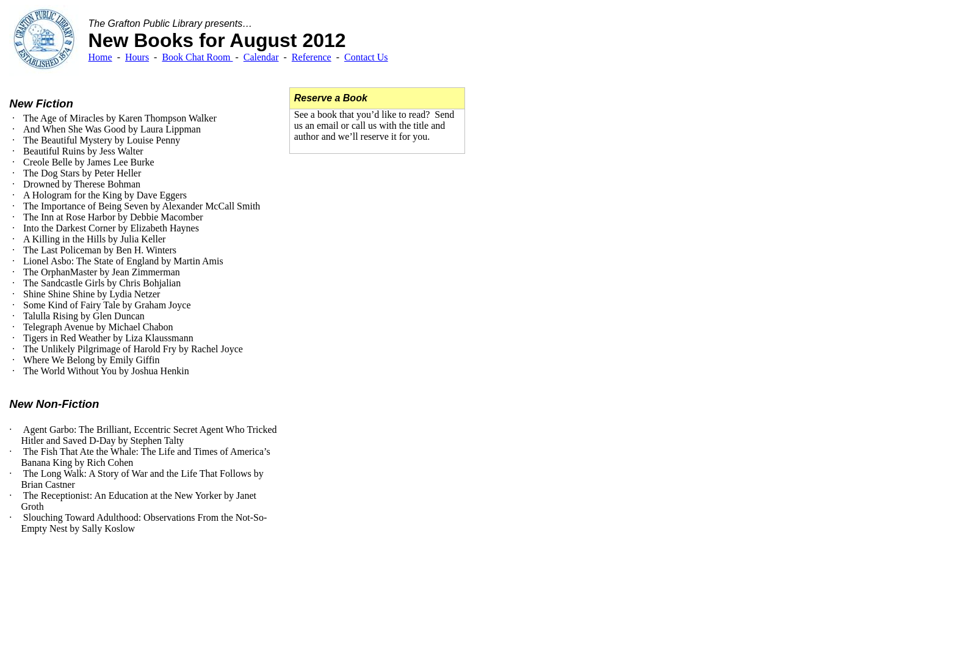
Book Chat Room (197, 57)
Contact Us (366, 57)
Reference (311, 57)
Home (100, 57)
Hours (137, 57)
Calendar (261, 57)
